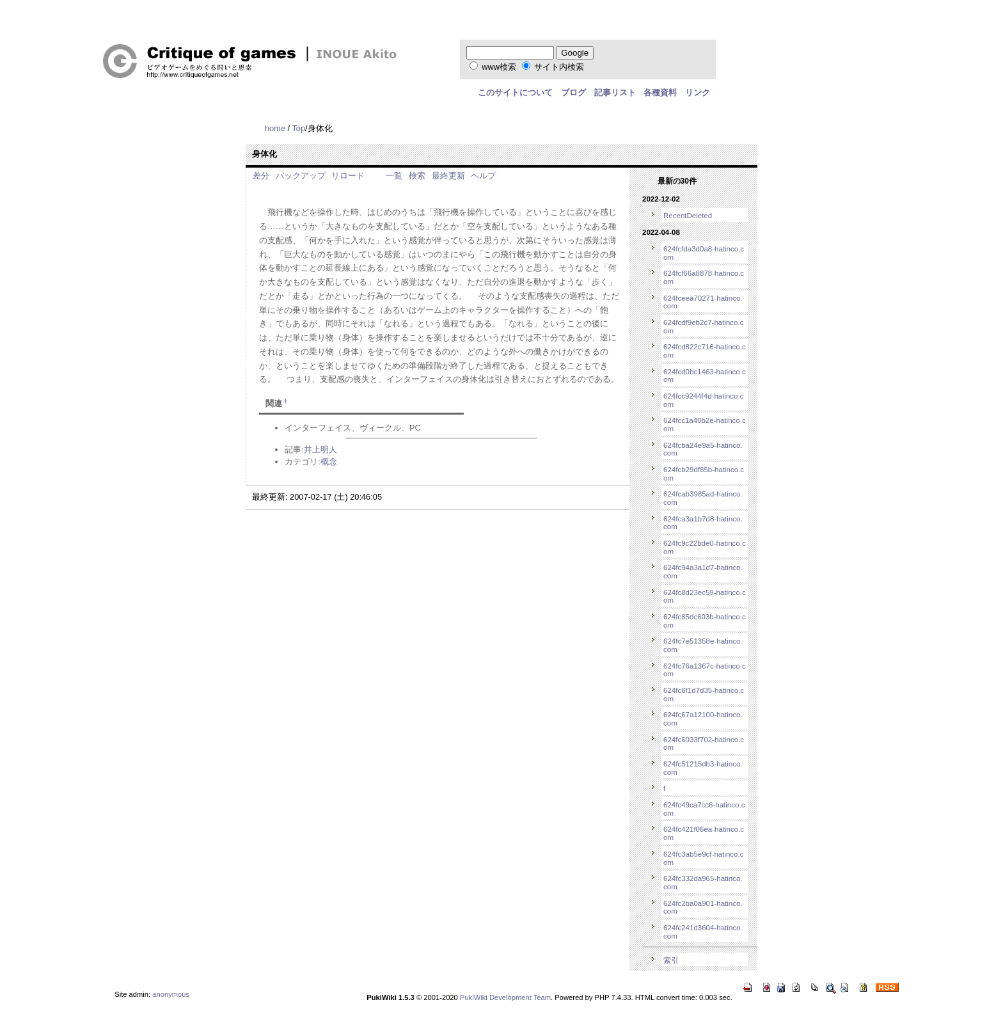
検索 (417, 175)
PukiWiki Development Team (505, 997)
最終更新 (448, 175)
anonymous (170, 994)
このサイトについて (515, 92)
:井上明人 (319, 449)
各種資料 (660, 92)
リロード (348, 175)
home (275, 128)
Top (298, 128)
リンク (697, 92)
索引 (671, 960)
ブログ (573, 92)
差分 (261, 175)
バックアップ (301, 175)
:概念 (327, 461)
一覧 (394, 175)
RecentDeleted (687, 215)
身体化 (264, 154)
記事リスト (615, 92)
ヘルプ (483, 175)
